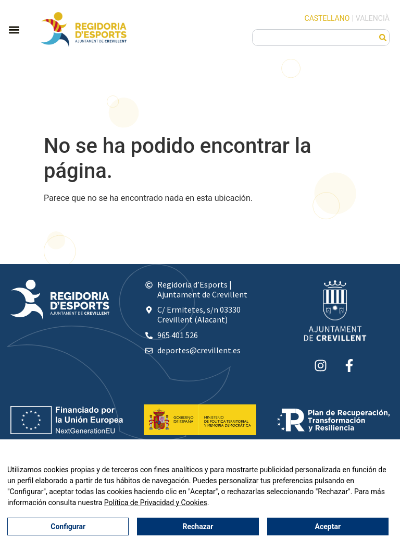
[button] (13, 29)
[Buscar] (383, 37)
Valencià (373, 18)
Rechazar (198, 526)
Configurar (68, 526)
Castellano (327, 18)
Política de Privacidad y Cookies (155, 502)
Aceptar (328, 526)
